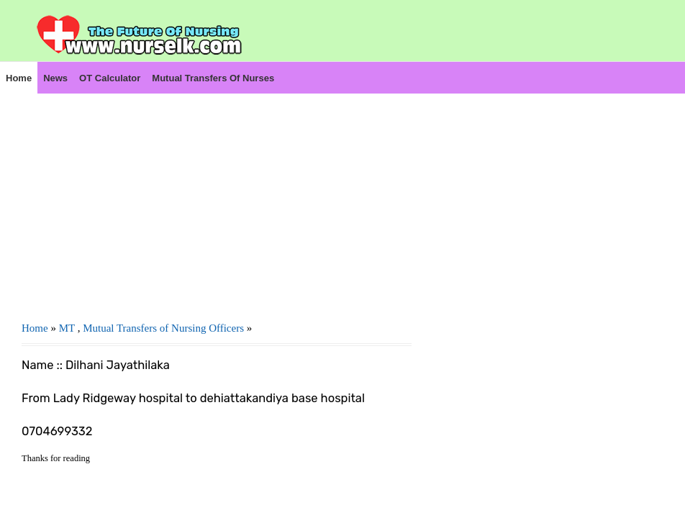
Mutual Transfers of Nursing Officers (163, 328)
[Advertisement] (217, 195)
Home (19, 78)
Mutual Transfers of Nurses (213, 78)
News (55, 78)
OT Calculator (109, 78)
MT (67, 328)
